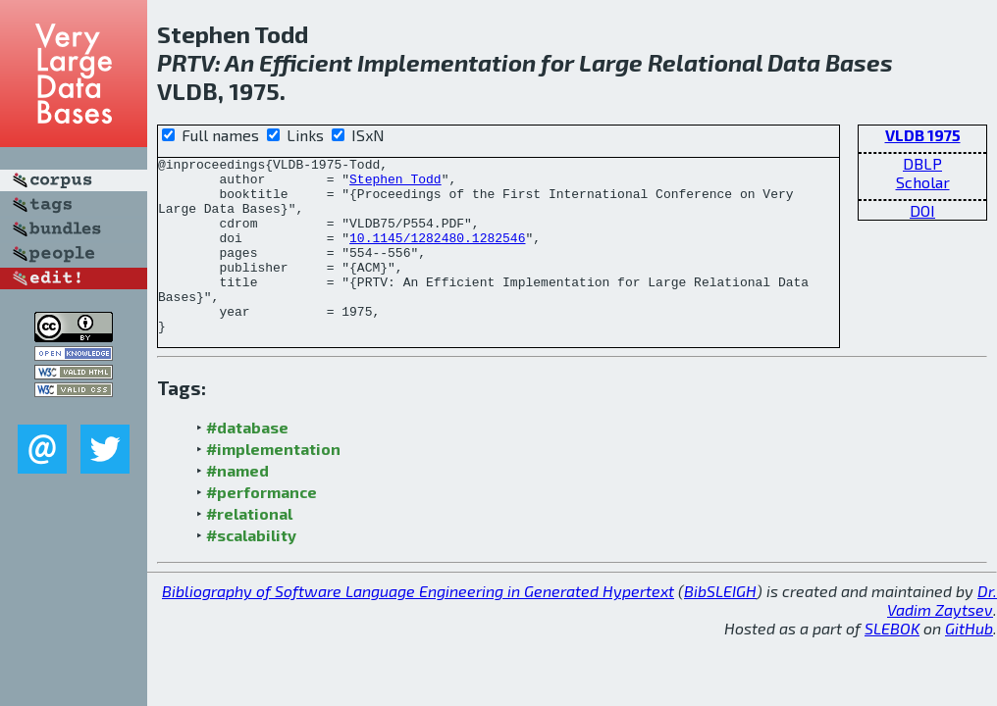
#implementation (273, 484)
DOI (922, 210)
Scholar (923, 182)
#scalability (251, 570)
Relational (705, 62)
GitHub (969, 663)
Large (611, 62)
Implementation (446, 62)
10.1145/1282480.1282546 (437, 255)
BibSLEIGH (720, 626)
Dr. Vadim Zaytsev (942, 635)
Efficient (305, 62)
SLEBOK (892, 663)
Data (793, 62)
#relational (249, 548)
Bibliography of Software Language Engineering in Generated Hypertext (418, 626)
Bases (859, 62)
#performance (261, 527)
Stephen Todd (395, 184)
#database (247, 462)
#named (237, 505)
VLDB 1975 (923, 135)
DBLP (922, 163)
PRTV (186, 62)
